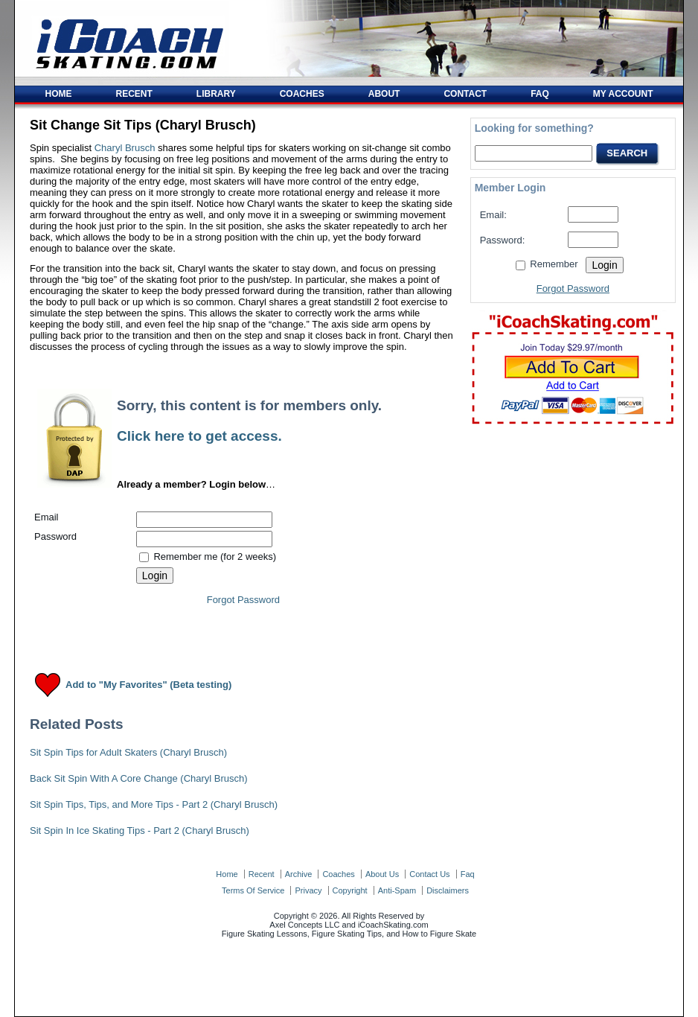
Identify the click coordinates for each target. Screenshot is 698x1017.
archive (299, 874)
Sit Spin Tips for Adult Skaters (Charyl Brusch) (128, 752)
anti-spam (397, 890)
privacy (308, 890)
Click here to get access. (199, 436)
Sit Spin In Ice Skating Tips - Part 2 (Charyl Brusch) (139, 830)
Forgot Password (243, 599)
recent (262, 874)
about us (382, 874)
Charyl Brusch (125, 147)
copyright (350, 890)
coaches (338, 874)
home (226, 874)
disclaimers (447, 890)
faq (468, 874)
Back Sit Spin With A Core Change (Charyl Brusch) (139, 778)
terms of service (253, 890)
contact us (429, 874)
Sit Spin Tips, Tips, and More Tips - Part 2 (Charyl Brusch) (154, 804)
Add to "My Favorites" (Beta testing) (148, 685)
